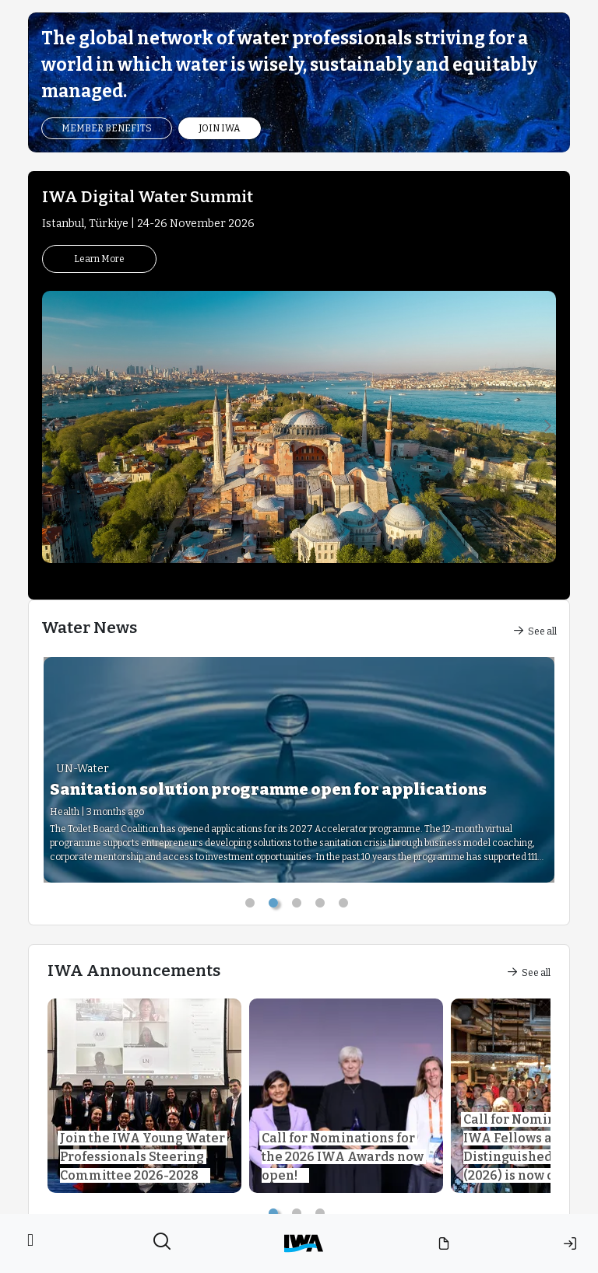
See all (535, 631)
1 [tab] (252, 906)
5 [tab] (346, 906)
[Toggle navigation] (30, 1243)
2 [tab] (275, 906)
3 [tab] (299, 906)
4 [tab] (322, 906)
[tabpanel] (299, 770)
